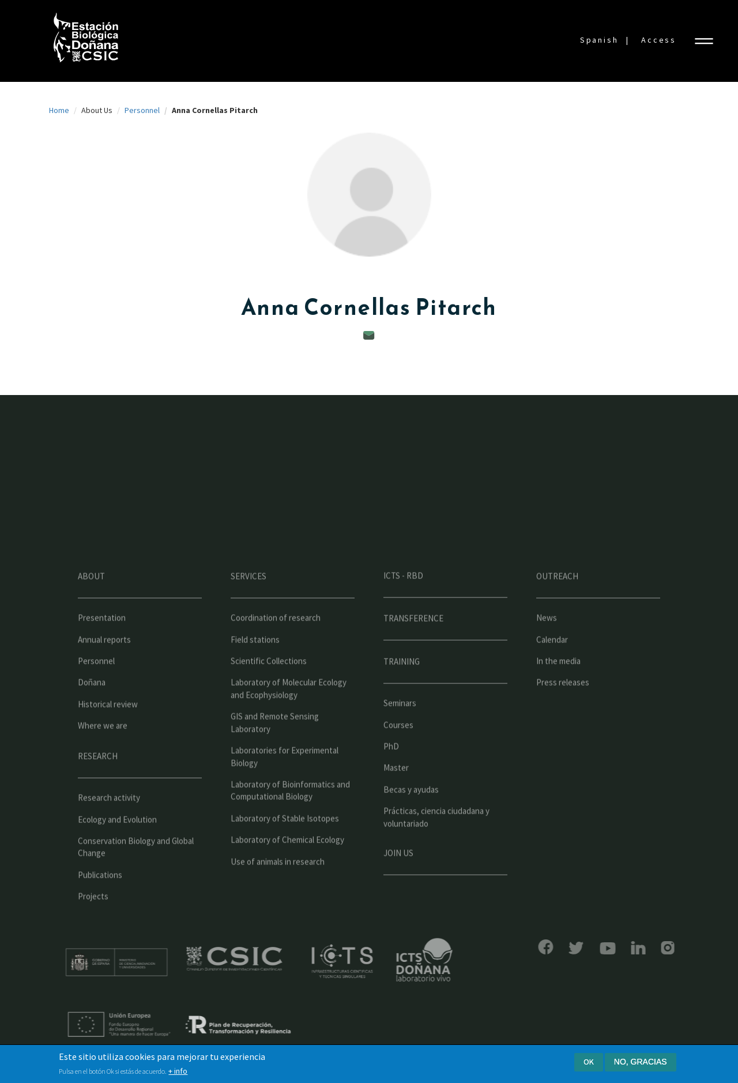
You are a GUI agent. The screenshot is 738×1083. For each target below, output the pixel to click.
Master (396, 800)
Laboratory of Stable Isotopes (285, 850)
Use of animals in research (278, 894)
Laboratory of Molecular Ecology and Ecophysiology (289, 720)
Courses (398, 757)
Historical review (108, 736)
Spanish (599, 40)
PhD (391, 778)
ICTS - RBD (403, 608)
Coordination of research (276, 650)
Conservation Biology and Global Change (136, 879)
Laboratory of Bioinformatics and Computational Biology (290, 822)
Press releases (562, 714)
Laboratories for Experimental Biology (284, 788)
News (546, 650)
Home (59, 110)
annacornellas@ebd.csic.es (369, 335)
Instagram (635, 947)
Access (658, 40)
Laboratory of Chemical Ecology (287, 872)
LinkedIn (605, 947)
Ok (588, 1062)
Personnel (142, 110)
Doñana (92, 714)
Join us (398, 885)
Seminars (399, 735)
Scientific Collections (269, 693)
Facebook (513, 946)
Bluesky (543, 948)
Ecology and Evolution (117, 851)
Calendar (552, 672)
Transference (413, 650)
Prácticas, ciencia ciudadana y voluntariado (436, 849)
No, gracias (640, 1062)
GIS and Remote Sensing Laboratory (275, 754)
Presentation (102, 650)
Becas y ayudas (411, 822)
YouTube (575, 948)
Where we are (102, 758)
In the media (558, 693)
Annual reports (104, 672)
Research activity (109, 830)
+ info (177, 1072)
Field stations (255, 672)
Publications (100, 907)
